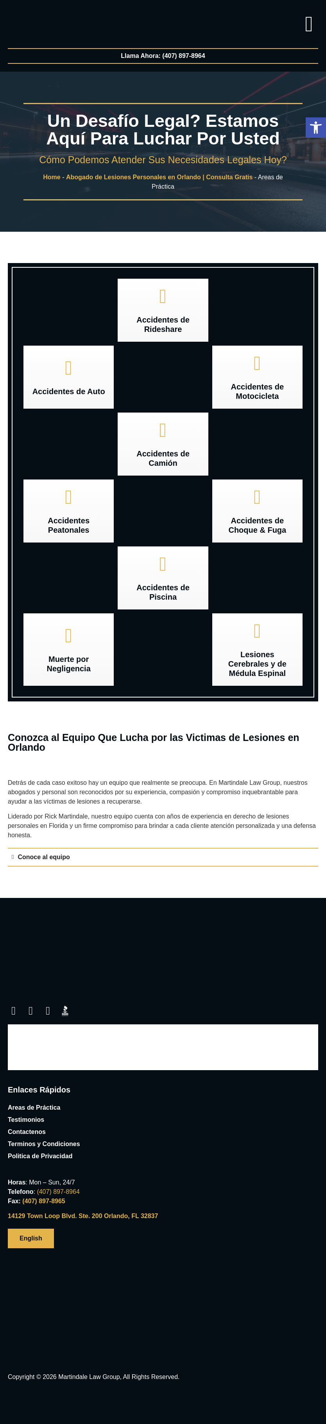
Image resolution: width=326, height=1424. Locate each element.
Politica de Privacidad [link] (40, 1156)
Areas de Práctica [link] (34, 1107)
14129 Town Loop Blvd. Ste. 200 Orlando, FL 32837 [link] (83, 1216)
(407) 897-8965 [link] (43, 1201)
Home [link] (51, 177)
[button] (316, 127)
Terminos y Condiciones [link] (44, 1144)
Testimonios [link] (26, 1119)
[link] (23, 20)
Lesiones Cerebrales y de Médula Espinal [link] (257, 664)
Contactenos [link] (27, 1131)
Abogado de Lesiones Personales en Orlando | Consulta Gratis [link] (159, 177)
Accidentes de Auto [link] (68, 391)
